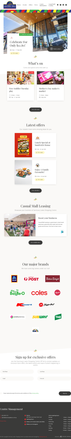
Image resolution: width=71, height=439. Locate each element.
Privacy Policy (3, 421)
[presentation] (10, 386)
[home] (10, 5)
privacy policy (35, 393)
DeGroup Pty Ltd (43, 436)
